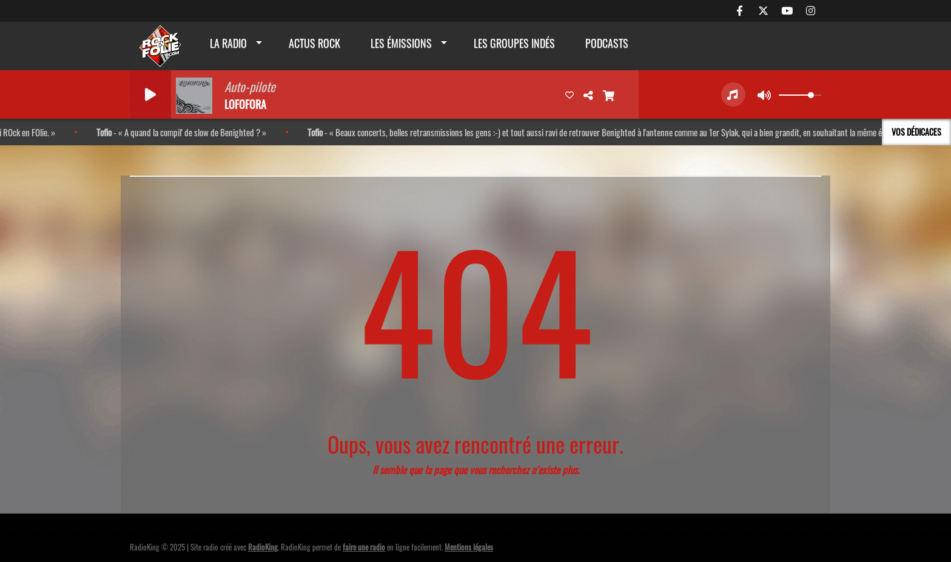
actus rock (314, 43)
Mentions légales (469, 547)
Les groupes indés (514, 43)
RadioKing (263, 547)
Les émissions (401, 43)
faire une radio (364, 547)
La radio (228, 43)
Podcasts (606, 43)
